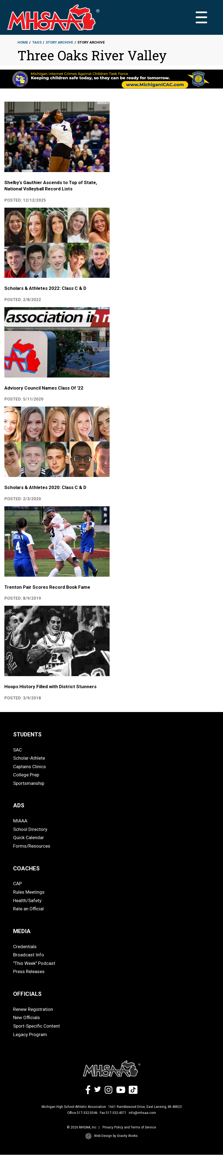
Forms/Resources (31, 846)
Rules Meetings (29, 892)
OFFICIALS (27, 994)
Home (22, 42)
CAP (17, 883)
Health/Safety (27, 900)
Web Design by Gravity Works (111, 1136)
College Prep (26, 774)
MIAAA (20, 821)
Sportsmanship (28, 783)
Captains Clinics (29, 766)
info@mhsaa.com (142, 1113)
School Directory (30, 829)
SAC (17, 750)
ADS (18, 805)
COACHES (26, 868)
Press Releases (29, 971)
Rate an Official (28, 908)
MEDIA (22, 931)
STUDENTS (27, 734)
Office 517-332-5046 (82, 1113)
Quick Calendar (28, 837)
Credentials (25, 946)
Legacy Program (30, 1034)
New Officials (26, 1017)
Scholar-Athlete (29, 758)
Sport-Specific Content (36, 1026)
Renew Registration (33, 1009)
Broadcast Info (28, 954)
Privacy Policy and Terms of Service (129, 1127)
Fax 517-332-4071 (113, 1113)
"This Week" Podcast (34, 963)
